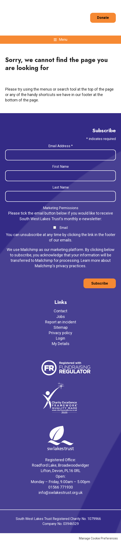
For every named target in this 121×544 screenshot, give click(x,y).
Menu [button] (63, 39)
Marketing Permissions (60, 208)
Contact (60, 311)
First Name (60, 167)
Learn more (90, 260)
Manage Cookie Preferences (98, 538)
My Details (60, 343)
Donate (103, 18)
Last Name (60, 187)
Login (60, 338)
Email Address (60, 146)
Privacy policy (60, 333)
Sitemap (60, 327)
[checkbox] (54, 227)
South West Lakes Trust (19, 17)
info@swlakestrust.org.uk (61, 492)
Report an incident (60, 322)
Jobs (60, 316)
